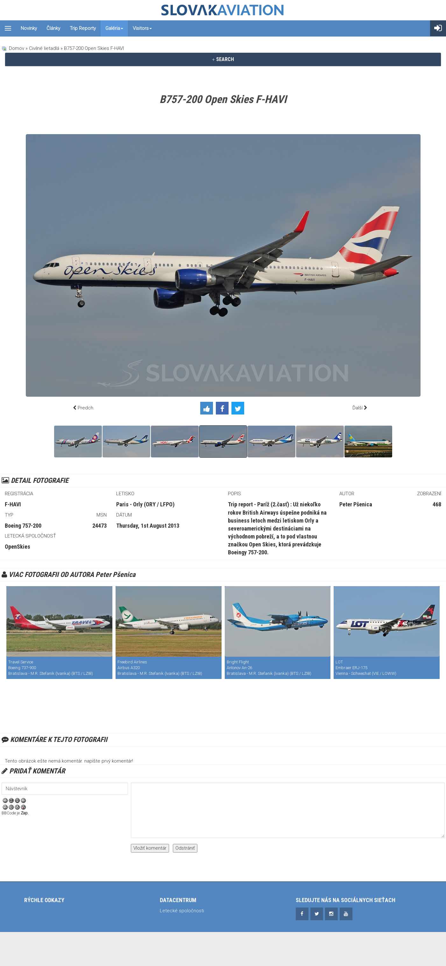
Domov (16, 48)
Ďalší (357, 408)
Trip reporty (83, 28)
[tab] (223, 59)
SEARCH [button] (223, 59)
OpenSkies (17, 546)
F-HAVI (13, 504)
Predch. (86, 408)
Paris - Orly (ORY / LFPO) (145, 504)
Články (53, 28)
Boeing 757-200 (23, 525)
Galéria (114, 28)
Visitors (142, 28)
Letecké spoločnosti (182, 911)
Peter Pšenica (355, 504)
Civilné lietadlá (44, 48)
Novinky (29, 28)
